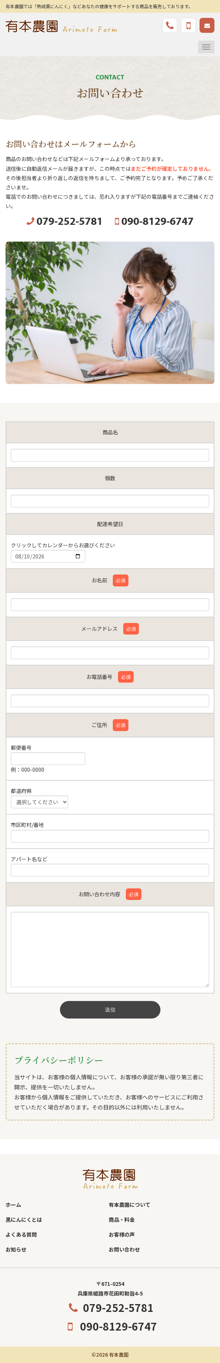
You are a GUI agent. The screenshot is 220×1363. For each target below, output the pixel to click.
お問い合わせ (124, 1249)
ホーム (13, 1204)
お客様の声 (122, 1234)
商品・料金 (122, 1219)
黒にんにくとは (24, 1219)
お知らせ (16, 1249)
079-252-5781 (110, 1307)
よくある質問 (21, 1234)
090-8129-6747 (110, 1326)
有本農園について (129, 1204)
